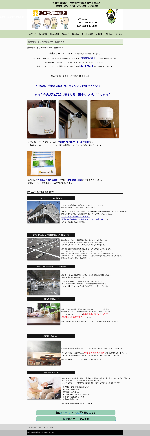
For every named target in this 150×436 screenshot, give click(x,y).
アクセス (119, 34)
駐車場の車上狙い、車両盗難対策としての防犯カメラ (51, 235)
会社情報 (99, 34)
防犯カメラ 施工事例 (76, 418)
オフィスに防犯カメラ (51, 299)
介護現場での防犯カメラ (51, 372)
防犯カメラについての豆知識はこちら (76, 412)
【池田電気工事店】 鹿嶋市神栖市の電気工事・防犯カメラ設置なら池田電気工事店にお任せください (50, 14)
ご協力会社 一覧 (48, 427)
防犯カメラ (65, 34)
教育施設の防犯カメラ (51, 336)
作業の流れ (75, 34)
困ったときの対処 (87, 34)
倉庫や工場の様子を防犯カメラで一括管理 (51, 266)
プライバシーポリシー (35, 427)
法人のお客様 (43, 34)
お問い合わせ (109, 34)
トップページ (31, 34)
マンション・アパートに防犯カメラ (51, 198)
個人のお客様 (54, 34)
